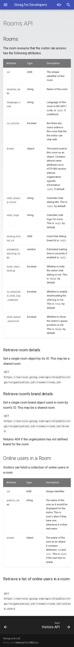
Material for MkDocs (27, 642)
